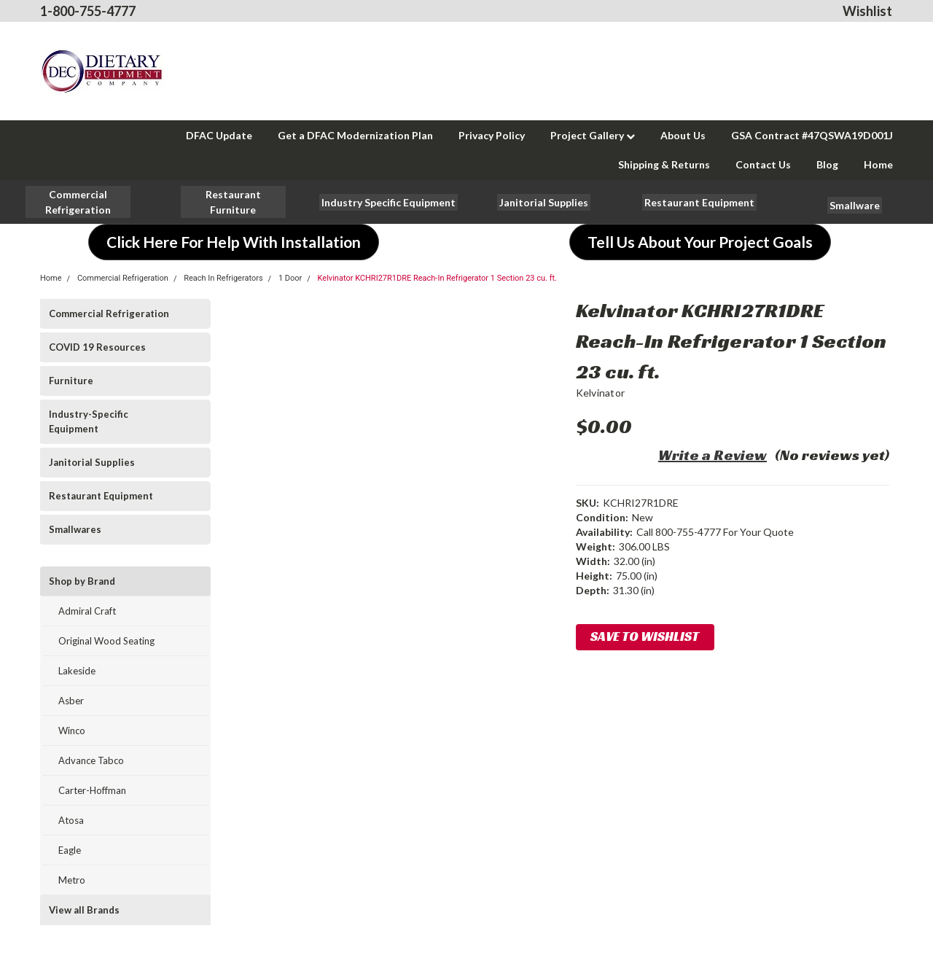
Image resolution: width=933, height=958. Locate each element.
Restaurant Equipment (101, 496)
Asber (71, 700)
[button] (233, 202)
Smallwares (75, 529)
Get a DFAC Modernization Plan (355, 135)
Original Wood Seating (106, 641)
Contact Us (763, 164)
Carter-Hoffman (92, 790)
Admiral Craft (87, 611)
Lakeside (76, 671)
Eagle (69, 850)
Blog (827, 164)
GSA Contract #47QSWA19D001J (812, 135)
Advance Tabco (91, 760)
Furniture (71, 380)
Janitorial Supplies (92, 462)
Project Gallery (592, 135)
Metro (71, 880)
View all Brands (84, 910)
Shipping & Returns (664, 164)
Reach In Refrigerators (223, 278)
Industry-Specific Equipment (88, 421)
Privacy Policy (491, 135)
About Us (683, 135)
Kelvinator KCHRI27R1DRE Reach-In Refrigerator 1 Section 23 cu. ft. (437, 278)
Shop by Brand (82, 581)
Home (878, 164)
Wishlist (867, 11)
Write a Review (712, 454)
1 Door (290, 278)
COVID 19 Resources (97, 347)
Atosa (71, 820)
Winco (71, 730)
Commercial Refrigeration (122, 278)
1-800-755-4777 (88, 11)
